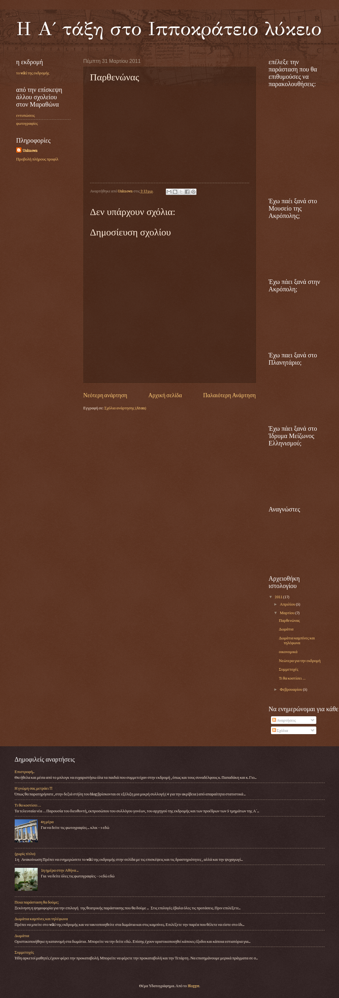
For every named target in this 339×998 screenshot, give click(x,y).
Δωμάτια (286, 628)
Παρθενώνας (289, 620)
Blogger (193, 985)
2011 (279, 596)
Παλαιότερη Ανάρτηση (229, 394)
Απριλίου (288, 604)
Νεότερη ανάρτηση (105, 394)
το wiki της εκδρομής (33, 72)
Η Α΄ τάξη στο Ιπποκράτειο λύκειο (168, 29)
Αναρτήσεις (284, 720)
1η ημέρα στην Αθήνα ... (60, 870)
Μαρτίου (287, 612)
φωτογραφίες (27, 123)
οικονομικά (288, 651)
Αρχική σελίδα (165, 394)
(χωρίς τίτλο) (25, 853)
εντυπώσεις (25, 115)
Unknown (30, 150)
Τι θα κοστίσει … (292, 678)
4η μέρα (47, 821)
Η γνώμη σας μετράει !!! (33, 788)
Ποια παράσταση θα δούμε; (37, 902)
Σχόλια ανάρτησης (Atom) (125, 407)
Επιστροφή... (25, 771)
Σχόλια (280, 730)
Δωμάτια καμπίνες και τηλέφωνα (297, 640)
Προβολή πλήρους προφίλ (37, 158)
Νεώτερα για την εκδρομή (300, 660)
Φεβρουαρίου (291, 689)
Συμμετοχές (288, 669)
